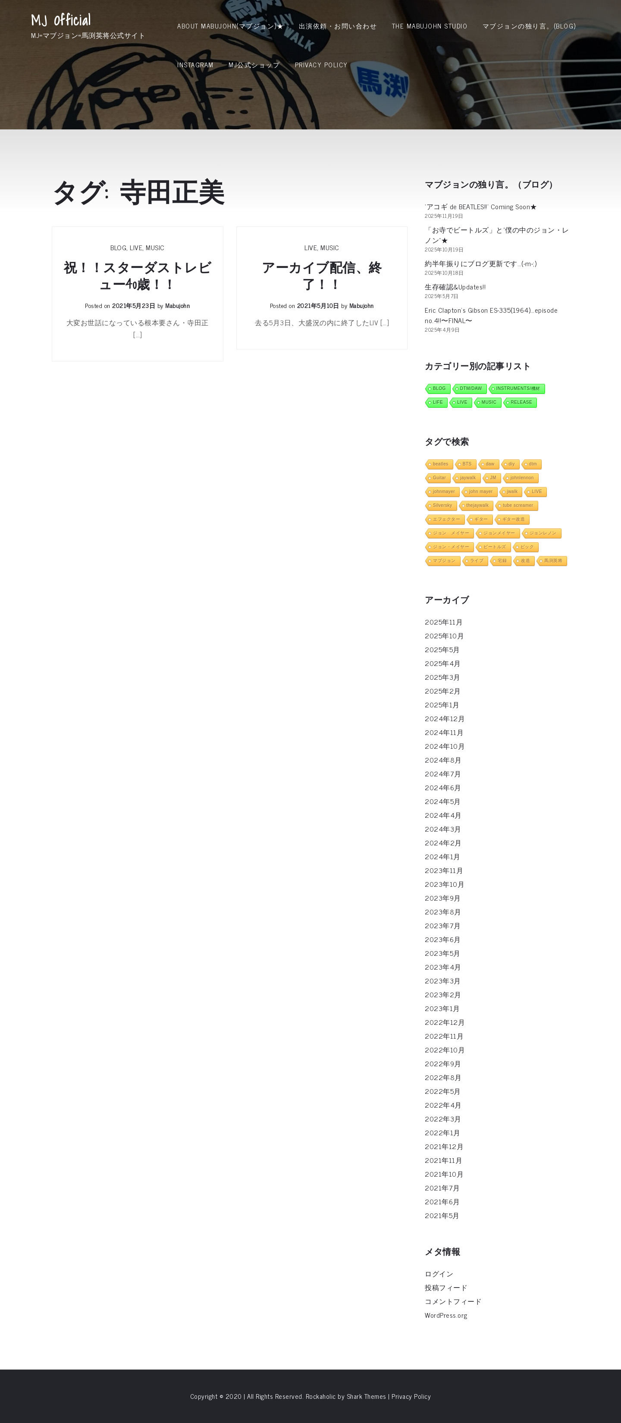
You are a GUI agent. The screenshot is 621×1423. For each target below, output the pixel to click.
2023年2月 (443, 994)
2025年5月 (442, 649)
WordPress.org (446, 1314)
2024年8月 (443, 759)
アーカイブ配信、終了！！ (322, 276)
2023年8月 (443, 911)
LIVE (136, 247)
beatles (440, 464)
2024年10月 (445, 745)
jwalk (512, 491)
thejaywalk (478, 505)
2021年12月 (444, 1146)
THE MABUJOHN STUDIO (430, 25)
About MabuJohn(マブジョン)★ (230, 25)
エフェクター (446, 519)
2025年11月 (444, 621)
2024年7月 (443, 773)
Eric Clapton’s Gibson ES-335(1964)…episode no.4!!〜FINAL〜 (491, 315)
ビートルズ (494, 546)
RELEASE (522, 402)
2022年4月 (443, 1104)
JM (493, 477)
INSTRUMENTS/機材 (518, 388)
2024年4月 (443, 814)
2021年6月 (442, 1201)
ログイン (439, 1273)
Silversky (442, 505)
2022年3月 (443, 1118)
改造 (525, 560)
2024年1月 (443, 856)
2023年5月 (443, 952)
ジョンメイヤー (499, 533)
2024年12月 (445, 718)
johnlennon (522, 477)
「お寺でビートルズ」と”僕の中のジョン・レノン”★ (497, 234)
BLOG (118, 247)
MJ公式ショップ (254, 64)
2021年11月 (443, 1159)
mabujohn (177, 305)
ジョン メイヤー (451, 533)
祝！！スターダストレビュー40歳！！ (138, 276)
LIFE (438, 402)
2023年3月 (443, 980)
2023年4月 (443, 966)
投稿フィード (446, 1287)
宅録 (502, 560)
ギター (481, 519)
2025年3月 (443, 676)
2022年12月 (445, 1021)
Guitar (439, 477)
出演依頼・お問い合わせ (338, 25)
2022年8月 (443, 1077)
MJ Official (61, 20)
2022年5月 (443, 1090)
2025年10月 (444, 635)
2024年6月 (443, 787)
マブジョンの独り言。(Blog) (529, 25)
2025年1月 (442, 704)
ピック (527, 546)
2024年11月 (444, 732)
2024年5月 (443, 801)
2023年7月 (443, 925)
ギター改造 (513, 519)
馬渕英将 (553, 560)
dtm (533, 464)
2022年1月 (443, 1132)
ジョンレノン (543, 533)
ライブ (477, 560)
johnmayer (444, 491)
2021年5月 (442, 1215)
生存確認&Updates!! (455, 286)
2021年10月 (444, 1173)
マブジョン (444, 560)
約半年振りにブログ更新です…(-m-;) (480, 263)
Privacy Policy (321, 64)
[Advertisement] (310, 148)
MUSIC (155, 247)
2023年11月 (444, 870)
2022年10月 (445, 1049)
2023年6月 (443, 939)
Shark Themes (368, 1396)
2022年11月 (444, 1035)
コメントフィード (453, 1301)
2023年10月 (444, 883)
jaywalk (468, 477)
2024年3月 (443, 828)
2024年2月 (443, 842)
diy (512, 464)
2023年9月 (443, 897)
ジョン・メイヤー (451, 546)
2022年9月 (443, 1063)
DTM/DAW (471, 388)
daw (490, 464)
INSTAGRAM (195, 64)
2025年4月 (443, 663)
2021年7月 (442, 1187)
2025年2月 (443, 690)
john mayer (480, 491)
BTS (467, 464)
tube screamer (518, 505)
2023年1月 (442, 1008)
